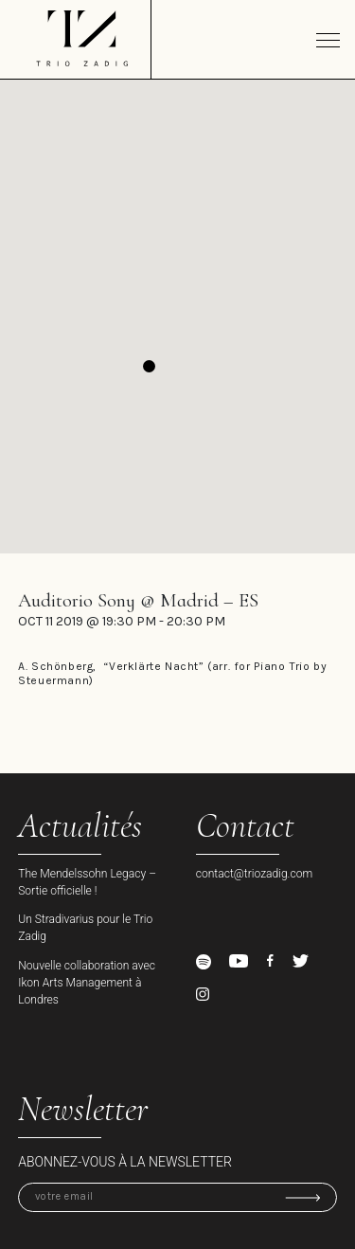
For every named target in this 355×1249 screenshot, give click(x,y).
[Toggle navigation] (328, 39)
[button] (149, 366)
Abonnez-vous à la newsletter (125, 1161)
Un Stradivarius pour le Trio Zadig (85, 928)
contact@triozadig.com (254, 873)
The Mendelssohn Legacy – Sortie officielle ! (87, 882)
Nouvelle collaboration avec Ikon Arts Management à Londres (86, 982)
